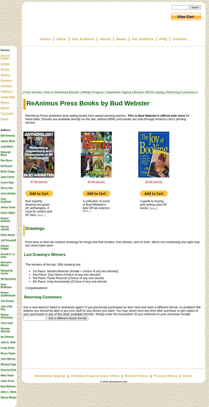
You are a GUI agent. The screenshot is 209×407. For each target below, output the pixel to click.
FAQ (163, 39)
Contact (180, 39)
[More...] (41, 215)
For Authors (143, 39)
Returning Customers (181, 92)
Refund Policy (136, 376)
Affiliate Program (92, 92)
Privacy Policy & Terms (173, 376)
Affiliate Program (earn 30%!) (95, 376)
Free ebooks (32, 92)
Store (61, 39)
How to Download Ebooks (61, 92)
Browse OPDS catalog (149, 92)
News (121, 39)
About (105, 39)
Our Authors (83, 39)
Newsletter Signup (118, 92)
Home (45, 39)
